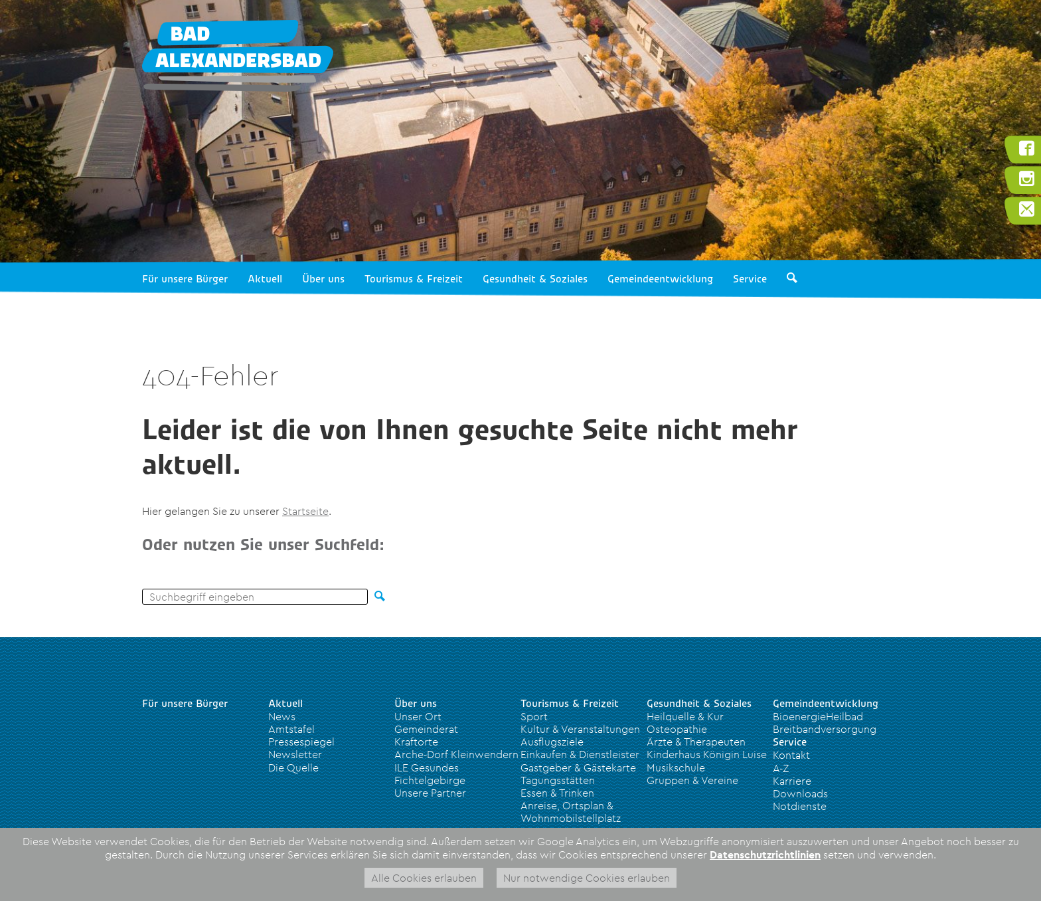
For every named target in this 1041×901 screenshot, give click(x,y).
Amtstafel (291, 729)
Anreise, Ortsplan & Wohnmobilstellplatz (570, 812)
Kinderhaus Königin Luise (707, 754)
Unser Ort (417, 716)
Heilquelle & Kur (685, 716)
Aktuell (265, 279)
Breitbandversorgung (824, 729)
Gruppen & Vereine (692, 780)
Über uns (323, 279)
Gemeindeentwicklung (660, 279)
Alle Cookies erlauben (424, 877)
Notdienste (800, 806)
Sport (534, 716)
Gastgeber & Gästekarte (578, 767)
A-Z (781, 768)
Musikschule (676, 767)
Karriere (792, 780)
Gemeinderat (426, 729)
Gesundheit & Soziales (535, 279)
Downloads (800, 793)
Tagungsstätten (557, 780)
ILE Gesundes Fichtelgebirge (429, 774)
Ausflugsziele (552, 741)
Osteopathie (677, 729)
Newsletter (295, 754)
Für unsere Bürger (185, 279)
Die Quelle (293, 767)
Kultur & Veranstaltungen (580, 729)
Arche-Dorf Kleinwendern (456, 754)
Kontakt (791, 754)
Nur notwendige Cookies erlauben (586, 877)
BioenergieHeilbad (818, 716)
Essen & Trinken (557, 792)
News (281, 716)
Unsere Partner (430, 792)
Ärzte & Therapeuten (696, 741)
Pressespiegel (301, 741)
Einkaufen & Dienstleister (579, 754)
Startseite (305, 511)
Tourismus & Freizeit (413, 279)
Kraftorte (416, 741)
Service (750, 279)
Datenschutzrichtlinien (765, 854)
